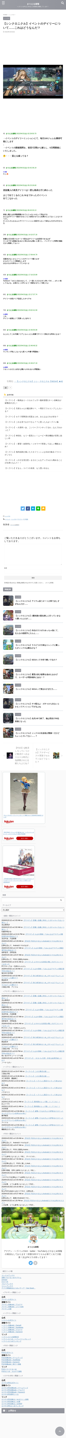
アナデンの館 (6, 1310)
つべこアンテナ (7, 1287)
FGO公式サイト (7, 1353)
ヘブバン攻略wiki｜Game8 (11, 1326)
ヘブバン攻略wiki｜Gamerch (12, 1333)
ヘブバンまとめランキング (11, 1342)
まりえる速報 (33, 1429)
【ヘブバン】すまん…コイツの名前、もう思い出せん (27, 469)
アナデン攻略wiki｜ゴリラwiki (12, 1307)
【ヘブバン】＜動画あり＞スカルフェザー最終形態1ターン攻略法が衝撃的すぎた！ (33, 401)
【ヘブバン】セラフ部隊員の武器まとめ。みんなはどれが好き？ (31, 417)
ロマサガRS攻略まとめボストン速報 (15, 1400)
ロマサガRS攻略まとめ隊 (11, 1402)
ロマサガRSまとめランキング (13, 1407)
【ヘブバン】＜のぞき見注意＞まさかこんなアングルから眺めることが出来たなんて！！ (33, 462)
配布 (26, 520)
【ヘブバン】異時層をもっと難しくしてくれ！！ (42, 1102)
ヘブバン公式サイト (9, 1321)
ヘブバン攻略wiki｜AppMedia (12, 1328)
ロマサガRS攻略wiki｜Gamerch (13, 1393)
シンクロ (7, 517)
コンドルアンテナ (8, 1276)
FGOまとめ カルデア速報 (12, 1372)
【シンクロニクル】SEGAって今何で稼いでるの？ (36, 661)
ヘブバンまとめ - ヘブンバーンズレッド (16, 1340)
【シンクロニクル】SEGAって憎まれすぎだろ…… (36, 690)
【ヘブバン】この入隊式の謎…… (37, 1072)
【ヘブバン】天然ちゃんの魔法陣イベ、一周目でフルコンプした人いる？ (33, 409)
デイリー (20, 520)
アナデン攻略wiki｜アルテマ (12, 1305)
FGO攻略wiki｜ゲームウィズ (12, 1358)
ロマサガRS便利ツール (10, 1395)
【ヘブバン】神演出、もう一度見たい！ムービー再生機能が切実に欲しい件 (33, 437)
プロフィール (28, 1424)
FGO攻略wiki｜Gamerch (11, 1363)
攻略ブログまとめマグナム (11, 1278)
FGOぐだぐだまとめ (9, 1370)
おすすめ (10, 395)
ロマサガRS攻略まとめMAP (12, 1404)
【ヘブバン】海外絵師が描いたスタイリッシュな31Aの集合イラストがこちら (33, 453)
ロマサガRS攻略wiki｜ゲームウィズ (15, 1389)
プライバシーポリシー (41, 1424)
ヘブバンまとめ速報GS (10, 1338)
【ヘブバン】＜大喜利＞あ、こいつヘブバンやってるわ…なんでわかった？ (33, 429)
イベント (7, 520)
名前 (5, 569)
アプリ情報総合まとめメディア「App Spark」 (19, 1289)
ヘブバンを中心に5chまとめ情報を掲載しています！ (33, 1432)
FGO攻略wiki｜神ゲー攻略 (11, 1365)
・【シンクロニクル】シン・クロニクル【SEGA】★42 (37, 381)
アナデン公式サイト (9, 1300)
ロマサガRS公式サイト (10, 1383)
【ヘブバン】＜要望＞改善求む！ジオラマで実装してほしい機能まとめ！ (33, 445)
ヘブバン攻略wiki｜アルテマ (12, 1330)
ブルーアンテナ (7, 1284)
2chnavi (4, 1280)
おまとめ (5, 1282)
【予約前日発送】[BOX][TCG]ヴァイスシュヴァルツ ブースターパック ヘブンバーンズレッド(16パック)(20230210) (18, 881)
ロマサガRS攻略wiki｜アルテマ (13, 1391)
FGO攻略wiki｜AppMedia (11, 1361)
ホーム (20, 1424)
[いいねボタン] (5, 387)
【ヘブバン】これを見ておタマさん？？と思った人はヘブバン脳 (31, 422)
